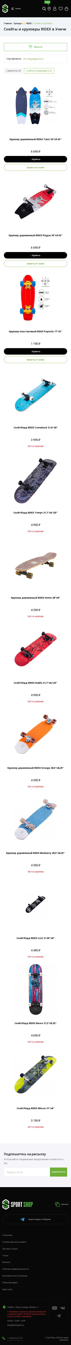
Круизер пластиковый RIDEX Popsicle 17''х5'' (35, 331)
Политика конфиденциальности (15, 1269)
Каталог (62, 1204)
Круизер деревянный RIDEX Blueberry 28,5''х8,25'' (35, 852)
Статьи (5, 1255)
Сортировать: (14, 58)
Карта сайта (7, 1289)
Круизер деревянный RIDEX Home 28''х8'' (35, 597)
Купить (35, 159)
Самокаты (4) (13, 70)
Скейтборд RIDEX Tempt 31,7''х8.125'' (35, 512)
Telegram (35, 1219)
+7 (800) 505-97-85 (15, 1338)
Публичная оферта (10, 1282)
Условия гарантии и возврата (14, 1242)
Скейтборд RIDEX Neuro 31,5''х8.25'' (36, 1023)
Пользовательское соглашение (14, 1276)
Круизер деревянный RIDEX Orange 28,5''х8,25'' (35, 767)
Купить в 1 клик (35, 167)
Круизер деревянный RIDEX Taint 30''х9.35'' (35, 139)
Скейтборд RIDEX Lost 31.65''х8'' (35, 938)
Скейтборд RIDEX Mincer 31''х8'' (35, 1108)
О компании (7, 1235)
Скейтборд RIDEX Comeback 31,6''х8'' (36, 427)
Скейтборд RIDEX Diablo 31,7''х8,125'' (35, 682)
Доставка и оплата (10, 1249)
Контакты (6, 1262)
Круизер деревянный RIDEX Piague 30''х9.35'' (35, 235)
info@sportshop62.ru (15, 1325)
